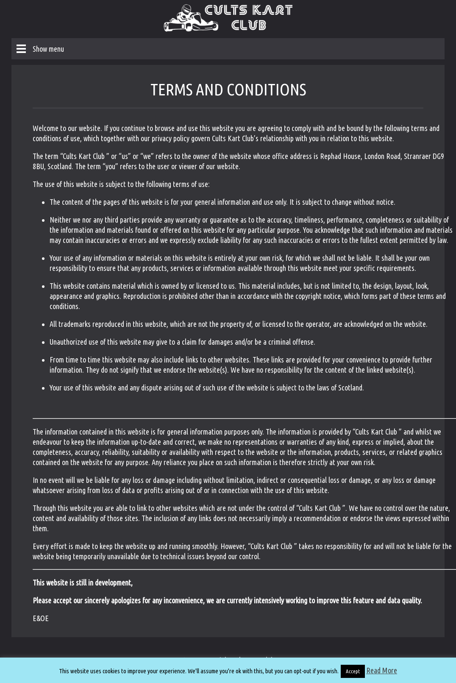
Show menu (48, 49)
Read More (381, 670)
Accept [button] (353, 671)
